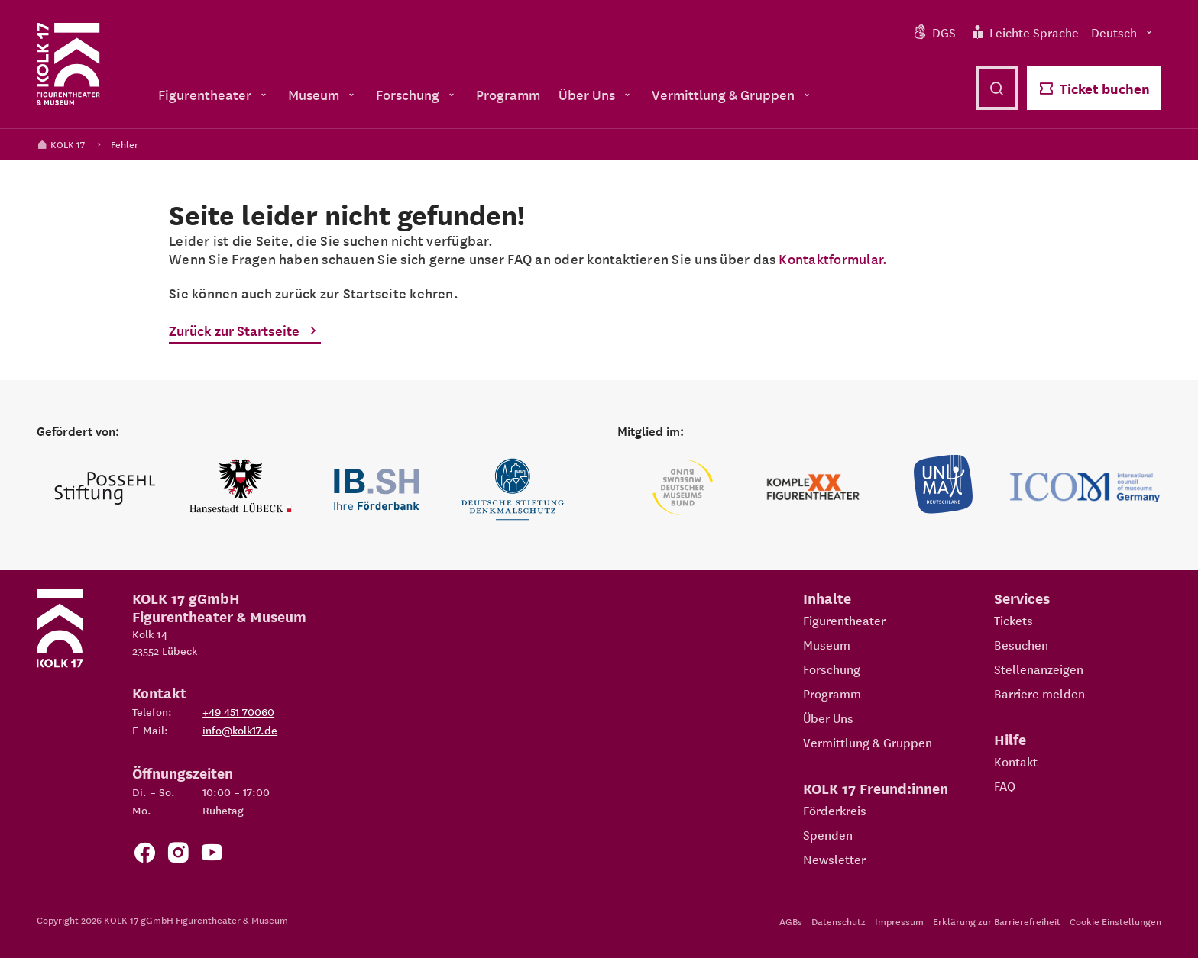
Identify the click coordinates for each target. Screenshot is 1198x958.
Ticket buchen (1094, 88)
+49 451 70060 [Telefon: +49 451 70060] (238, 711)
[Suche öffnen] (997, 88)
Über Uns (828, 717)
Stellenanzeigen (1038, 669)
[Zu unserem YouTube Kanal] (211, 855)
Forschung (831, 669)
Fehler (124, 144)
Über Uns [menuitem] (596, 94)
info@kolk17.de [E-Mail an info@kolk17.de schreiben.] (239, 729)
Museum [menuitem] (323, 94)
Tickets (1013, 620)
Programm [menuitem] (508, 94)
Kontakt (1016, 761)
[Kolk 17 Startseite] (68, 64)
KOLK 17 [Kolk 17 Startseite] (61, 144)
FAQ (1004, 785)
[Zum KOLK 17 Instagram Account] (178, 855)
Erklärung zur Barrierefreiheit (996, 921)
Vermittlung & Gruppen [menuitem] (732, 94)
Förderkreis (834, 810)
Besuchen (1021, 644)
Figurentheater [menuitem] (214, 94)
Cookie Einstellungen (1115, 921)
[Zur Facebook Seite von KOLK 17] (144, 855)
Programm (832, 693)
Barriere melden (1039, 693)
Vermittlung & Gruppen (867, 742)
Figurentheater (844, 620)
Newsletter (834, 859)
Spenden (828, 834)
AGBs (790, 921)
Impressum (899, 921)
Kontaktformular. (833, 258)
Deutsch (1123, 32)
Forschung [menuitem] (417, 94)
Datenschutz (838, 921)
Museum (826, 644)
